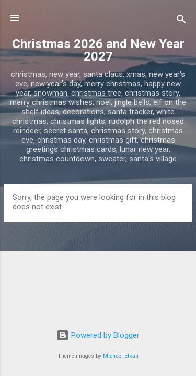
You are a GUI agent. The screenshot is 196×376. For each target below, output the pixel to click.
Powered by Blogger (98, 335)
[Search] (181, 21)
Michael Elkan (121, 355)
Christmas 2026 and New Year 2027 (98, 50)
